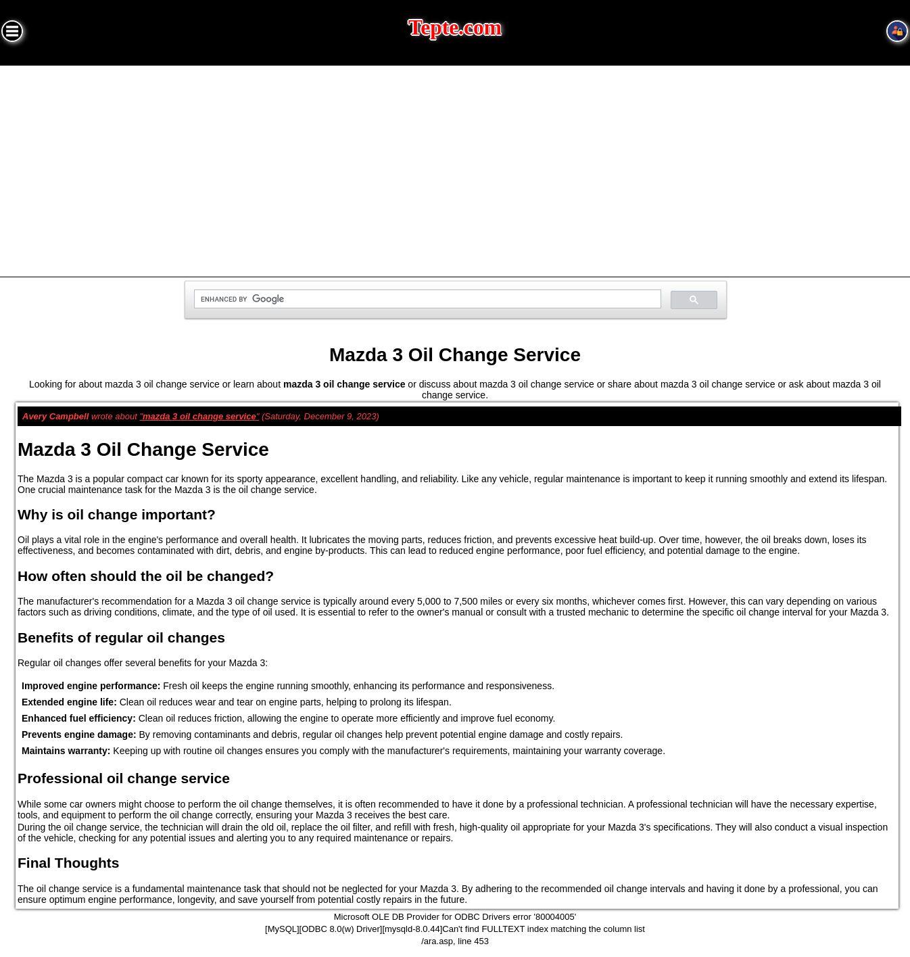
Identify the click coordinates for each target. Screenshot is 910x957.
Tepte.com (455, 27)
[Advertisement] (455, 167)
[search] (426, 299)
